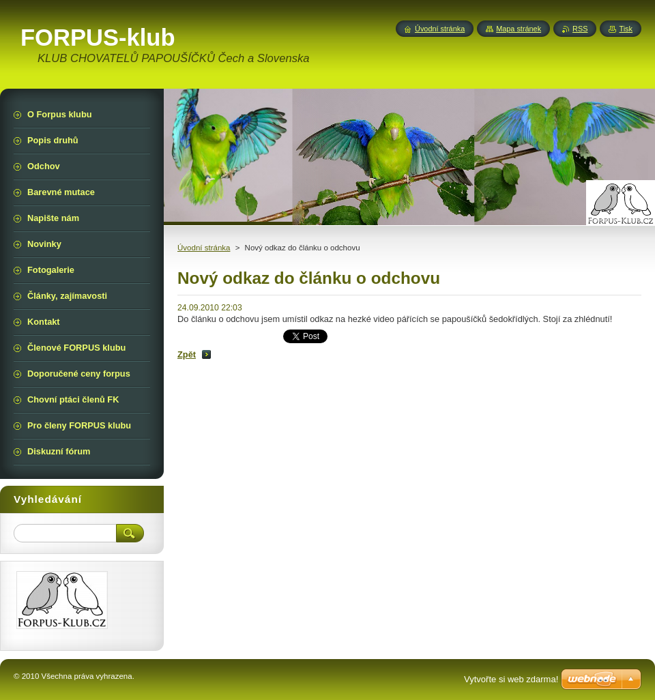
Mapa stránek (518, 29)
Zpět (186, 354)
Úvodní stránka (203, 248)
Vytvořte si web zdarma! (511, 679)
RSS (579, 29)
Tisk (625, 29)
